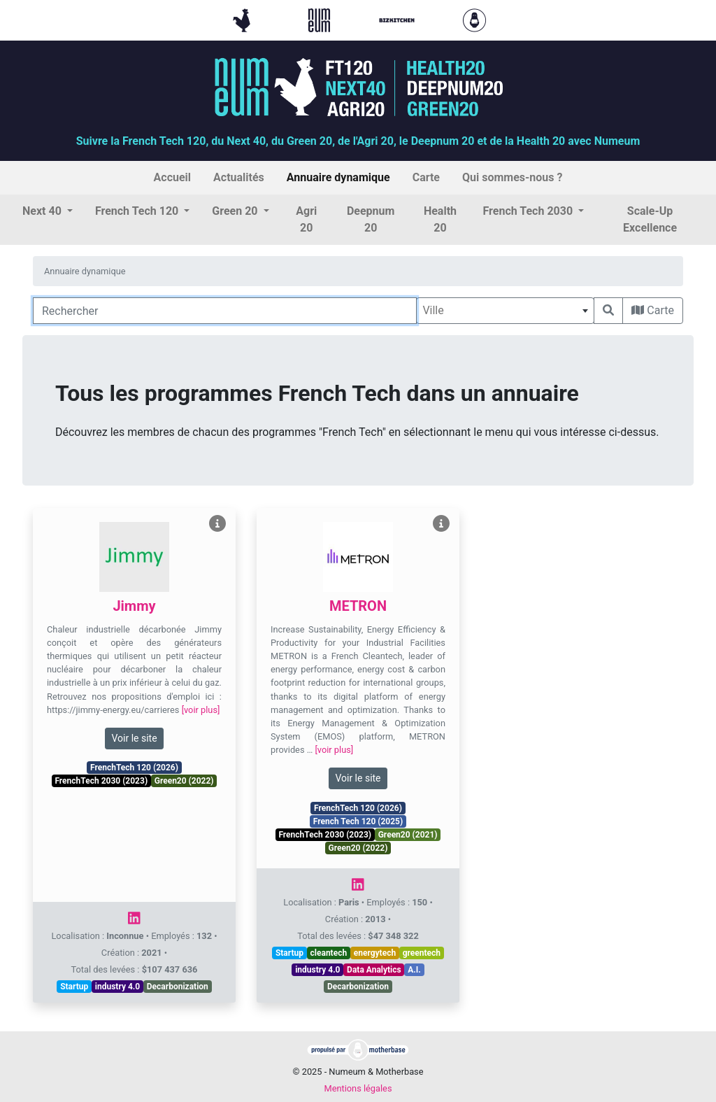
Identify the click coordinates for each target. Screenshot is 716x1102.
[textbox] (505, 310)
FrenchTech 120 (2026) (134, 767)
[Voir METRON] (441, 523)
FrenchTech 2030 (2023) (101, 781)
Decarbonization (177, 986)
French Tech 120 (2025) (358, 821)
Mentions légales (358, 1088)
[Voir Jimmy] (217, 523)
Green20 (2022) (184, 781)
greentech (422, 953)
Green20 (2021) (408, 835)
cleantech (329, 953)
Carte (652, 310)
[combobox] (505, 310)
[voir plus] (201, 710)
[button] (47, 211)
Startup (74, 986)
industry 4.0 (117, 986)
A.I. (414, 970)
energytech (375, 953)
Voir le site (134, 738)
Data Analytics (374, 970)
